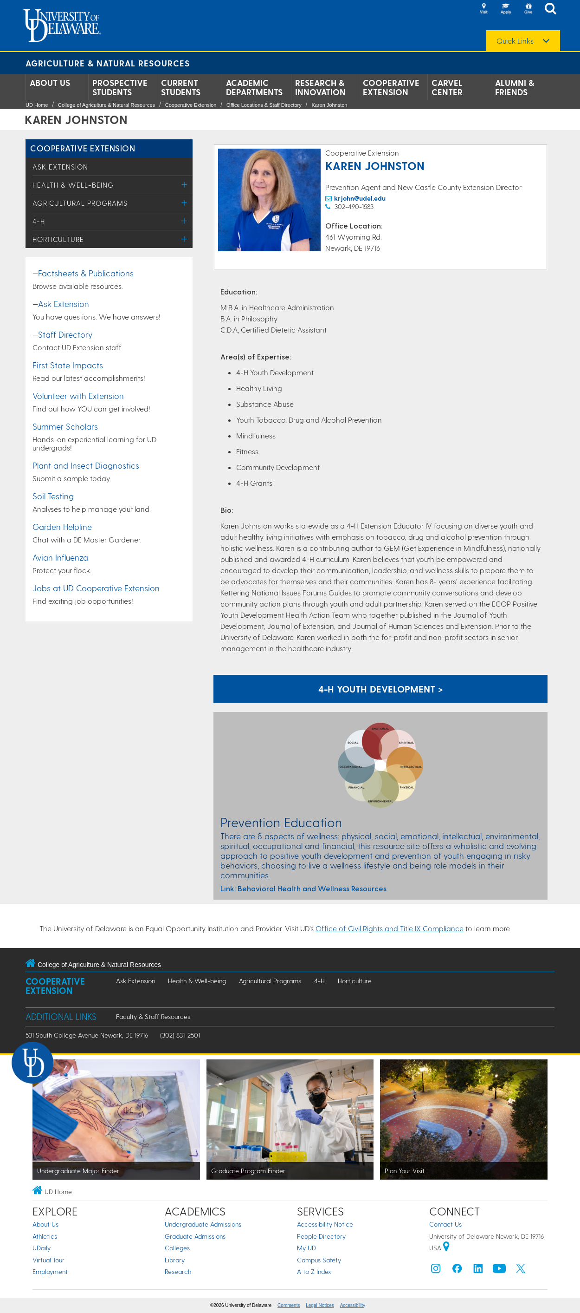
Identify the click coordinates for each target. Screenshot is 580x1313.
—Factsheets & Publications (83, 273)
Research (178, 1271)
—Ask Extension (60, 303)
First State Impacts (67, 365)
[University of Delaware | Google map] (446, 1248)
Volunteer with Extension (78, 395)
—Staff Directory (62, 334)
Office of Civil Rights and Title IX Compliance (390, 928)
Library (175, 1260)
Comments (288, 1305)
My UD (306, 1248)
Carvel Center (447, 87)
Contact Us (445, 1224)
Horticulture (58, 239)
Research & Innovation (320, 87)
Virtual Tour (48, 1260)
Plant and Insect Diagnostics (85, 465)
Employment (50, 1271)
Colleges (177, 1248)
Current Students (180, 87)
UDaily (41, 1248)
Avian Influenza (60, 557)
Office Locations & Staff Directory (264, 105)
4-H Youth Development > (380, 688)
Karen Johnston (329, 105)
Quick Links (515, 41)
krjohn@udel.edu (360, 198)
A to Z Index (314, 1271)
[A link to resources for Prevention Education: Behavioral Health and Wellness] (380, 888)
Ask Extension (60, 167)
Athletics (44, 1236)
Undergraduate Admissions (203, 1224)
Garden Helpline (62, 526)
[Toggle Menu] (184, 184)
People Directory (321, 1236)
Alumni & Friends (514, 87)
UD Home (37, 105)
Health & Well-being (73, 185)
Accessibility (352, 1305)
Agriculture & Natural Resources (108, 63)
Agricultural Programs (80, 203)
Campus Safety (319, 1260)
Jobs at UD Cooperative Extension (96, 588)
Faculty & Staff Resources (153, 1016)
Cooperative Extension (391, 87)
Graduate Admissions (195, 1236)
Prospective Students (120, 87)
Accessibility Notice (325, 1224)
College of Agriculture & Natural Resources (106, 105)
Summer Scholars (65, 426)
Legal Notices (320, 1305)
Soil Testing (53, 496)
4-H (38, 221)
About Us (50, 82)
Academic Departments (254, 87)
